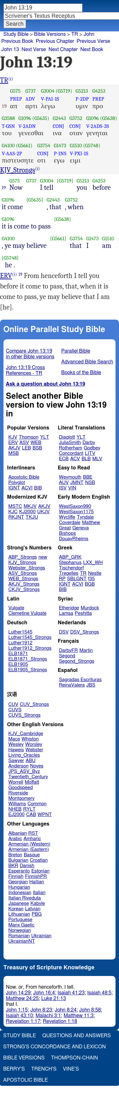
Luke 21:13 (53, 998)
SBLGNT (76, 578)
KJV (12, 437)
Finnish (15, 876)
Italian (39, 892)
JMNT (77, 482)
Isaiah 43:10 (19, 1015)
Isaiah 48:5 (99, 992)
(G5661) (24, 146)
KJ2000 (27, 511)
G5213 (82, 91)
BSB (37, 448)
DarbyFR (68, 650)
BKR (13, 865)
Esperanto (19, 871)
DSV (64, 632)
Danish (27, 865)
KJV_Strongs (17, 170)
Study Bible (16, 34)
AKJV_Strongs (23, 584)
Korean (15, 908)
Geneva (80, 528)
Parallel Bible (75, 351)
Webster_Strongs (26, 568)
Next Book (91, 49)
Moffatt (32, 782)
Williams (17, 803)
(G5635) (41, 118)
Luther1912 (20, 642)
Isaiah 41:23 (70, 992)
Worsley (33, 744)
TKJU (32, 517)
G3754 (43, 146)
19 (4, 187)
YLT (44, 437)
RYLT (29, 809)
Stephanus (70, 562)
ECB (64, 458)
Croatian (39, 860)
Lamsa (66, 613)
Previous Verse (93, 41)
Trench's (43, 1069)
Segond (67, 656)
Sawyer (16, 760)
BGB (90, 584)
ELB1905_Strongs (27, 669)
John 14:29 (18, 992)
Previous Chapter (55, 41)
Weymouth (70, 477)
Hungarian (19, 887)
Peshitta (83, 613)
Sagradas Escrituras (80, 679)
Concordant (71, 453)
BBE (87, 477)
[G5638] (62, 219)
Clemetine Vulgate (27, 613)
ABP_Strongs (22, 557)
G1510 (76, 146)
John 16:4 (44, 992)
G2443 (59, 118)
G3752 (76, 118)
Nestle (94, 573)
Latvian (32, 908)
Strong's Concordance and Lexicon (54, 1046)
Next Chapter (63, 49)
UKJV (43, 511)
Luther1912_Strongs (29, 648)
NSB (90, 482)
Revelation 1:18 (60, 1021)
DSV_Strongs (84, 632)
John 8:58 (90, 1009)
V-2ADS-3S (97, 126)
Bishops (67, 533)
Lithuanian (19, 914)
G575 (15, 91)
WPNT (45, 814)
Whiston (30, 739)
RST (33, 833)
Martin (86, 650)
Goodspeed (20, 787)
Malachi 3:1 (48, 1015)
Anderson (18, 766)
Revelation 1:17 (23, 1021)
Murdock (90, 608)
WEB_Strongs (23, 578)
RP (62, 578)
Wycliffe (67, 517)
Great (65, 528)
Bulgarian (18, 860)
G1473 (60, 146)
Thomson (28, 437)
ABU (31, 760)
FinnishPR (36, 876)
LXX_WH (93, 562)
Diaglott (67, 437)
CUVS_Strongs (24, 715)
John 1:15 (17, 1009)
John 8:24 (65, 1009)
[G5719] (65, 181)
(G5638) (108, 118)
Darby (89, 442)
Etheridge (69, 608)
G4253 (98, 91)
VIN (72, 488)
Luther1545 (20, 632)
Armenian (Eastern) (28, 849)
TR (4, 80)
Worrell (15, 782)
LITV (90, 453)
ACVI (27, 488)
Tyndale (85, 517)
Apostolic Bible (25, 1080)
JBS (90, 685)
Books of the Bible (81, 372)
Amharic (32, 838)
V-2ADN (27, 126)
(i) (10, 79)
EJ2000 (16, 814)
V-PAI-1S (50, 99)
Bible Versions (50, 34)
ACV (75, 458)
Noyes (36, 766)
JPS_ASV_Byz (24, 771)
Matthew (91, 522)
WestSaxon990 (75, 506)
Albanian (17, 833)
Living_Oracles (24, 755)
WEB (35, 442)
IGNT (14, 488)
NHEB (15, 809)
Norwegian (19, 930)
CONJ (58, 126)
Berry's (14, 1069)
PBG (37, 914)
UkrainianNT (21, 941)
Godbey (92, 448)
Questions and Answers (76, 1035)
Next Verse (34, 49)
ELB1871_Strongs (27, 659)
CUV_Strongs (34, 704)
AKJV (14, 448)
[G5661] (58, 239)
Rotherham (70, 448)
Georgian (18, 881)
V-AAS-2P (12, 153)
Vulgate (16, 608)
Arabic (15, 838)
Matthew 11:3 (78, 1015)
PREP (16, 99)
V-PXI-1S (79, 153)
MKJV (30, 506)
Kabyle (37, 903)
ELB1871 (18, 653)
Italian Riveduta (24, 898)
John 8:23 (41, 1009)
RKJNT (16, 517)
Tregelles (68, 573)
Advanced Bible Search (87, 361)
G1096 (24, 118)
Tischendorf (71, 568)
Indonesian (19, 892)
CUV (13, 704)
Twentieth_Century (28, 776)
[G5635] (34, 200)
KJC (12, 511)
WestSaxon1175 (76, 511)
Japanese (18, 903)
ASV (24, 442)
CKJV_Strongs (24, 589)
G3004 (47, 91)
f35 (91, 578)
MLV (97, 458)
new (42, 557)
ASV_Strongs (22, 573)
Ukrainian (41, 935)
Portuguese (20, 919)
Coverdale (70, 522)
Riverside (18, 793)
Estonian (40, 871)
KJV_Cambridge (25, 733)
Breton (15, 855)
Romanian (19, 935)
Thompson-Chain (74, 1057)
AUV (64, 482)
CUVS (15, 709)
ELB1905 (18, 664)
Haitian (36, 881)
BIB (38, 488)
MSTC (15, 506)
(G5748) (91, 146)
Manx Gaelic (21, 925)
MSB (13, 453)
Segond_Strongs (76, 661)
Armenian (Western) (29, 844)
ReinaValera (72, 685)
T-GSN (8, 126)
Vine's (71, 1069)
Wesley (15, 744)
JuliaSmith (70, 442)
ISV (63, 488)
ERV (6, 276)
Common (37, 803)
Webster (34, 749)
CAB (31, 814)
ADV (30, 99)
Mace (14, 739)
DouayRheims (74, 538)
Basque (32, 855)
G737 (30, 91)
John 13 (10, 49)
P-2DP (82, 99)
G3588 (8, 118)
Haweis (16, 749)
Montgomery (21, 798)
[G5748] (10, 258)
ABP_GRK (70, 557)
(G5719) (64, 91)
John (88, 34)
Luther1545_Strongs (29, 637)
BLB (86, 458)
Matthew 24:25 (22, 998)
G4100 (8, 146)
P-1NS (60, 153)
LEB (26, 448)
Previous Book (17, 41)
